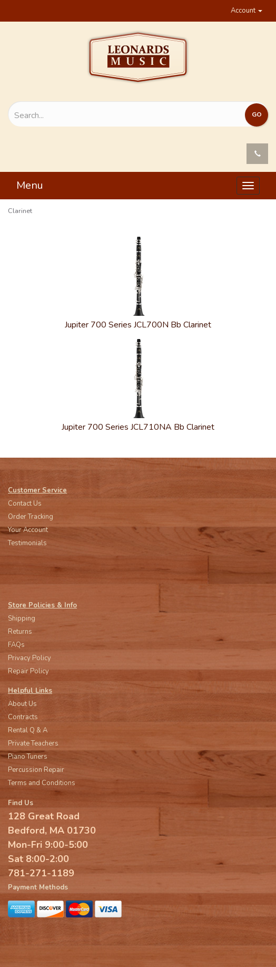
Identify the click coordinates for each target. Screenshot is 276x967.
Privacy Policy (29, 658)
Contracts (23, 717)
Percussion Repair (36, 770)
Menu (29, 185)
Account (246, 10)
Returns (20, 631)
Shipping (21, 618)
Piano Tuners (27, 756)
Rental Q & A (27, 730)
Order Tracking (30, 516)
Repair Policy (28, 671)
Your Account (28, 530)
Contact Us (25, 503)
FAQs (16, 645)
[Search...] (99, 115)
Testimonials (27, 543)
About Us (22, 704)
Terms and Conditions (41, 783)
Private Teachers (33, 743)
